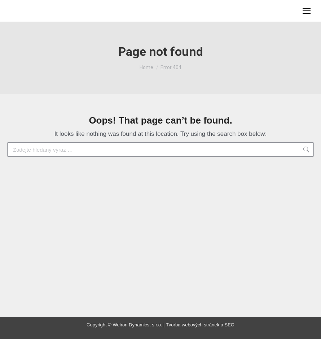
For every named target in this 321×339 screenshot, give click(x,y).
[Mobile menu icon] (306, 11)
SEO (229, 324)
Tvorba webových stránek (192, 324)
